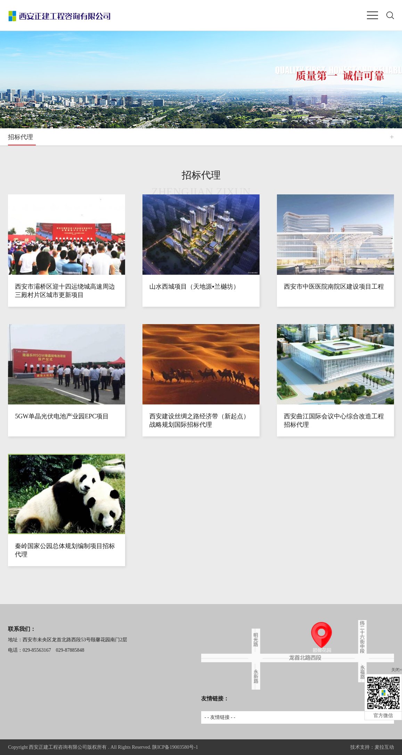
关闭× (396, 669)
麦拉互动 (384, 747)
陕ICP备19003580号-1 (175, 747)
